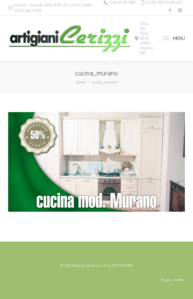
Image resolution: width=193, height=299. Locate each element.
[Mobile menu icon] (172, 38)
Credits (179, 280)
